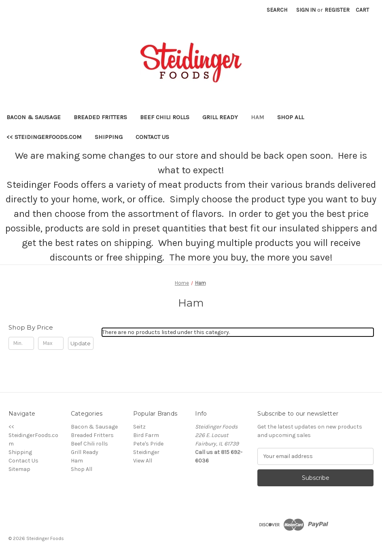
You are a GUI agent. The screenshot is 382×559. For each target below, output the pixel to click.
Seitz (139, 426)
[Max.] (51, 343)
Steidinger (146, 452)
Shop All (290, 117)
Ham (257, 117)
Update (80, 343)
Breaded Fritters (100, 117)
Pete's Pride (148, 443)
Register (337, 9)
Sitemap (19, 469)
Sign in (306, 9)
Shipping (109, 137)
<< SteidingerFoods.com (44, 137)
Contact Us (152, 137)
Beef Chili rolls (164, 117)
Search (277, 9)
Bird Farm (146, 435)
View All (142, 460)
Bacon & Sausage (33, 117)
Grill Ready (220, 117)
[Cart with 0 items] (362, 10)
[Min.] (21, 343)
